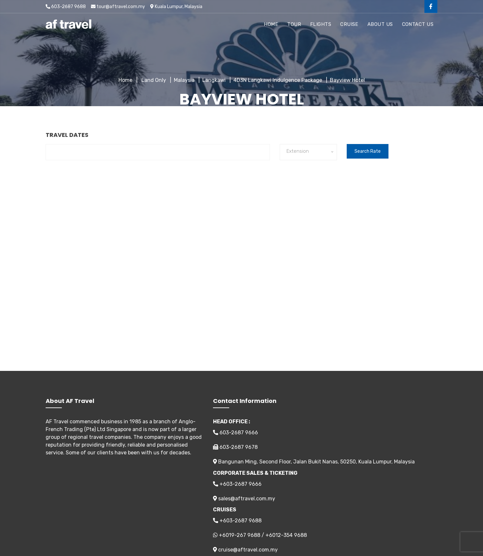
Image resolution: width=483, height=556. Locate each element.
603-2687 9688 (66, 6)
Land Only (153, 80)
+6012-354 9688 (286, 535)
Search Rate (367, 151)
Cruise (349, 24)
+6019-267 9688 (239, 535)
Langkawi (214, 80)
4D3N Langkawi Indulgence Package (277, 80)
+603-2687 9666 (237, 484)
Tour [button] (294, 24)
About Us (380, 24)
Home (271, 24)
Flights (320, 24)
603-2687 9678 (235, 447)
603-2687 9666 (235, 432)
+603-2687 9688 (237, 520)
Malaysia (184, 80)
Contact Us (418, 24)
